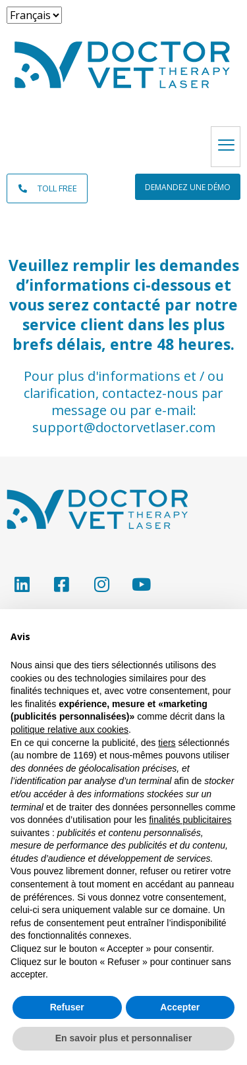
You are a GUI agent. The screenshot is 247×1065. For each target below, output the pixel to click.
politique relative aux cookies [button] (69, 729)
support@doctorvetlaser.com (123, 427)
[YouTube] (141, 584)
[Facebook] (61, 584)
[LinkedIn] (21, 584)
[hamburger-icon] (225, 146)
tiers (166, 742)
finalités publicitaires (190, 819)
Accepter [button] (180, 1007)
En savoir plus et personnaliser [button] (123, 1038)
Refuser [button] (67, 1007)
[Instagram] (101, 584)
